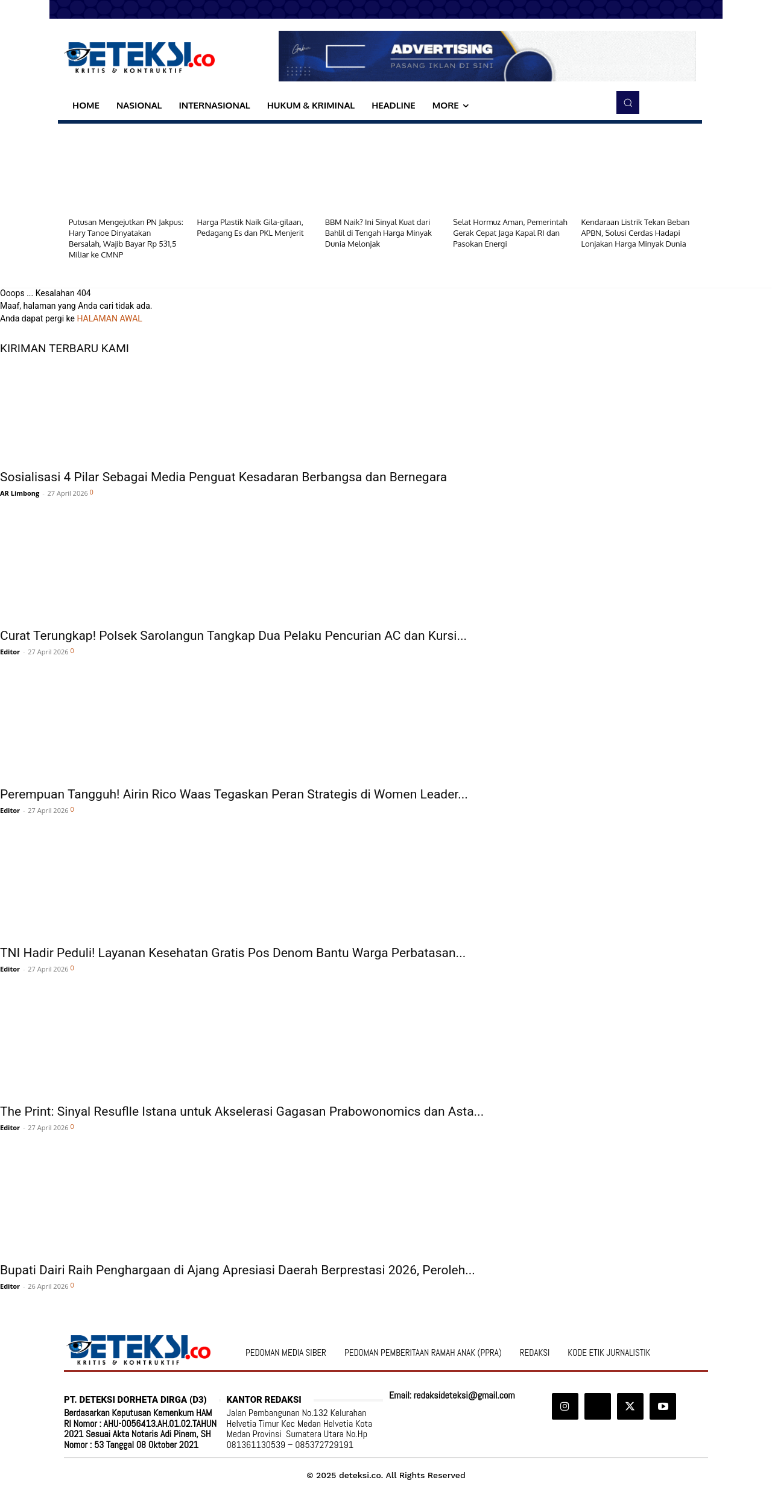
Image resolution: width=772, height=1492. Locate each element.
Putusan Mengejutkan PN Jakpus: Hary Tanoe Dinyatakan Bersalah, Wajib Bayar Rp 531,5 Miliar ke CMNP (126, 238)
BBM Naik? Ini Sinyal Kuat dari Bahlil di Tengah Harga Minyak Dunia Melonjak (378, 232)
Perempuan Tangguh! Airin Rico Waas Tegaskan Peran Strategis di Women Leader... (234, 794)
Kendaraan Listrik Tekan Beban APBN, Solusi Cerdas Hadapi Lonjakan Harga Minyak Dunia (635, 232)
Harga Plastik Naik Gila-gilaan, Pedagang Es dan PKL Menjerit (250, 227)
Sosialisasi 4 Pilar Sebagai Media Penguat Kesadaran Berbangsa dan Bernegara (223, 477)
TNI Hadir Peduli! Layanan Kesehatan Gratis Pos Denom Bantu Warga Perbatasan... (233, 953)
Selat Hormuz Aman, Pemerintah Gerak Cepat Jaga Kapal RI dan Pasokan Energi (510, 232)
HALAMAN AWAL (109, 318)
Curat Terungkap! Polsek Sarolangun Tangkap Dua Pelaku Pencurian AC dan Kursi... (233, 635)
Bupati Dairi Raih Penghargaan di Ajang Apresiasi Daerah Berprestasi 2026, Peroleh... (237, 1270)
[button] (627, 102)
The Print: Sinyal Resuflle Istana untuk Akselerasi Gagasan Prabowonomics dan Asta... (242, 1111)
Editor (10, 651)
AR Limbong (19, 493)
